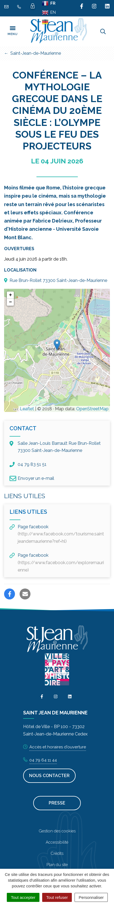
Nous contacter (49, 775)
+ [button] (10, 295)
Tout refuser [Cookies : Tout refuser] (57, 897)
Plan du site (57, 864)
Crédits (57, 853)
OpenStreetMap (92, 408)
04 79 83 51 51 (28, 464)
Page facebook (57, 534)
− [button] (10, 302)
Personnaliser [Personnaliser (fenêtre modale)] (91, 897)
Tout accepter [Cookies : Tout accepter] (23, 897)
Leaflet (27, 408)
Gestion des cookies (57, 831)
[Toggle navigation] (12, 31)
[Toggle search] (103, 31)
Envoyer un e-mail (32, 478)
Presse (57, 803)
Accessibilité (57, 842)
